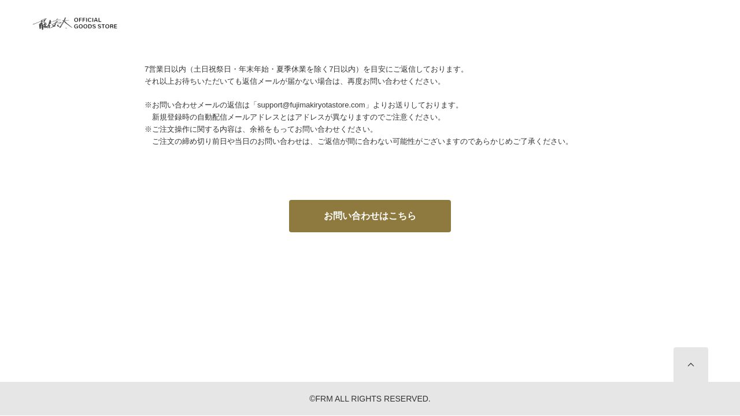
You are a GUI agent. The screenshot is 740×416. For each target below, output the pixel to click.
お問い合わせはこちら (370, 216)
